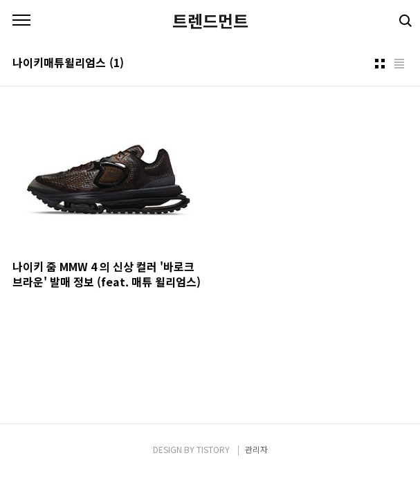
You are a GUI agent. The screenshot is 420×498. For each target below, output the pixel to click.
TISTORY (213, 449)
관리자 (256, 449)
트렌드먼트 (210, 20)
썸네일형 (380, 63)
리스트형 (399, 63)
